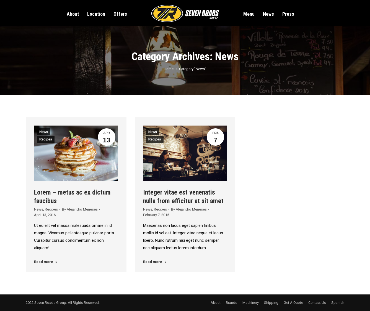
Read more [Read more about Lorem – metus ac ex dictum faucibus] (45, 262)
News (43, 132)
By (80, 209)
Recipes (45, 139)
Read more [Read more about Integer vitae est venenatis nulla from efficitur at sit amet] (154, 262)
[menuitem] (72, 11)
